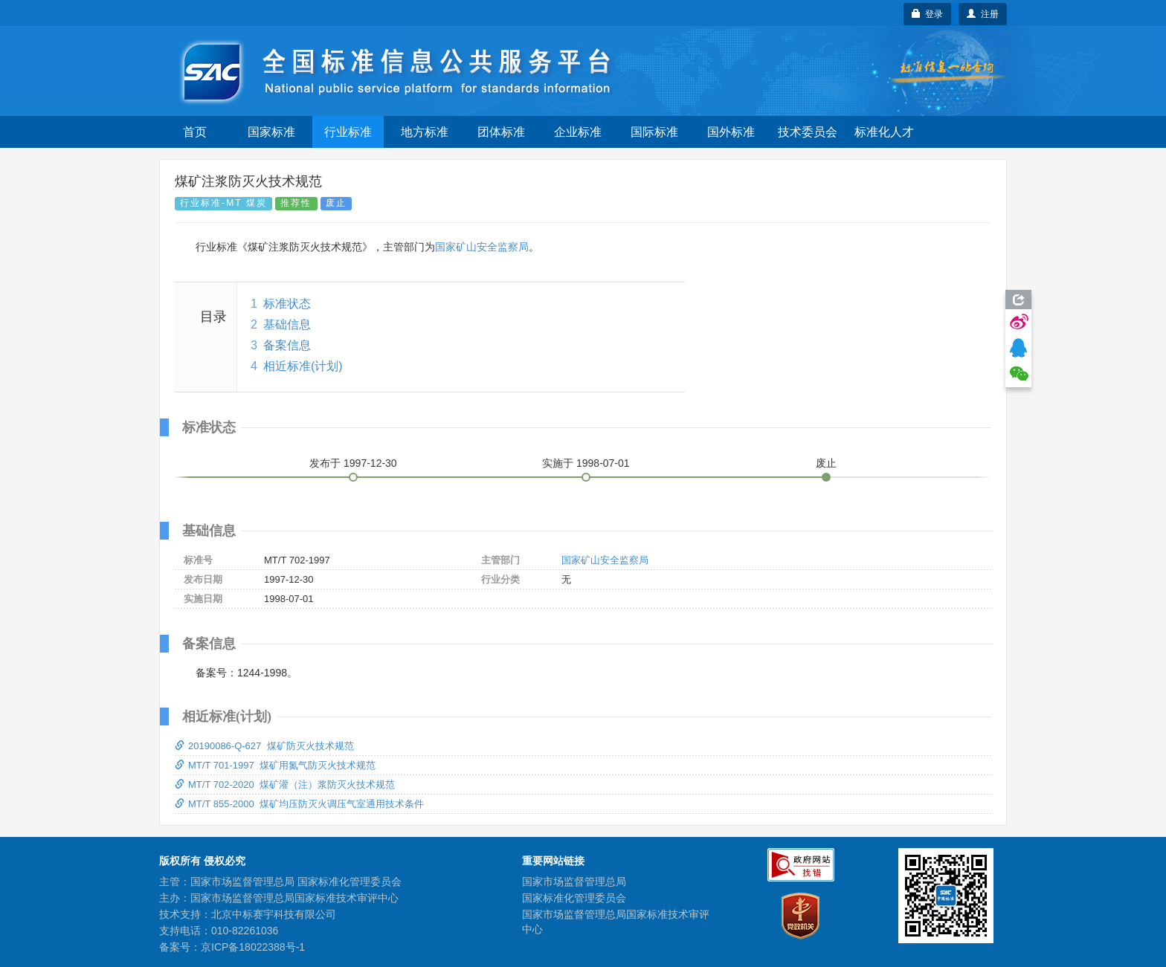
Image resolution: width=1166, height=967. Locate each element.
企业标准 (578, 132)
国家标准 (271, 132)
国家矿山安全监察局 (482, 247)
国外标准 (731, 132)
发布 (353, 463)
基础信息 (287, 324)
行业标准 (348, 132)
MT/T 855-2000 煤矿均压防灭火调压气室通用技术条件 (299, 803)
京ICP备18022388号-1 (253, 947)
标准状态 (287, 303)
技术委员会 (807, 132)
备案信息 (287, 345)
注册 (983, 14)
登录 (928, 14)
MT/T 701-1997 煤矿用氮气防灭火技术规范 (275, 765)
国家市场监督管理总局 (574, 881)
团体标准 (501, 132)
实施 (586, 463)
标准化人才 (884, 132)
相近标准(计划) (303, 366)
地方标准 (424, 132)
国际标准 (654, 132)
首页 (195, 132)
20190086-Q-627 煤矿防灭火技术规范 (264, 745)
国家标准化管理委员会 (574, 898)
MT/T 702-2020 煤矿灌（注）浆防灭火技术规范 (285, 784)
